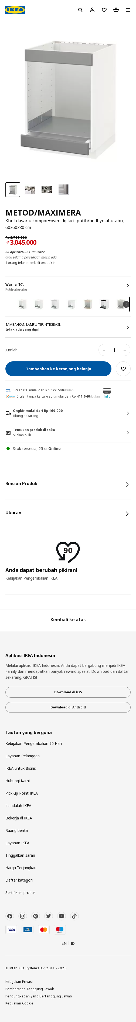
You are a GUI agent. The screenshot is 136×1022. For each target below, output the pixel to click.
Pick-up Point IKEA (21, 793)
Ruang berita (16, 830)
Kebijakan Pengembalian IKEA (31, 578)
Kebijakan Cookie (19, 1003)
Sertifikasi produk (20, 892)
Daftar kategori (19, 880)
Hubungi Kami (17, 780)
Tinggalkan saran (20, 855)
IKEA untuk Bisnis (20, 768)
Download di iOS (68, 692)
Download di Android (68, 707)
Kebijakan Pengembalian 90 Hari (33, 743)
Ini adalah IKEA (18, 805)
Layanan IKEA (17, 842)
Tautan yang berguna (28, 732)
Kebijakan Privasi (19, 981)
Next (126, 304)
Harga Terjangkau (20, 867)
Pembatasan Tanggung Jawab (29, 989)
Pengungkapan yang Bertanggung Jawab (38, 996)
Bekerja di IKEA (18, 818)
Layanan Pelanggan (22, 755)
